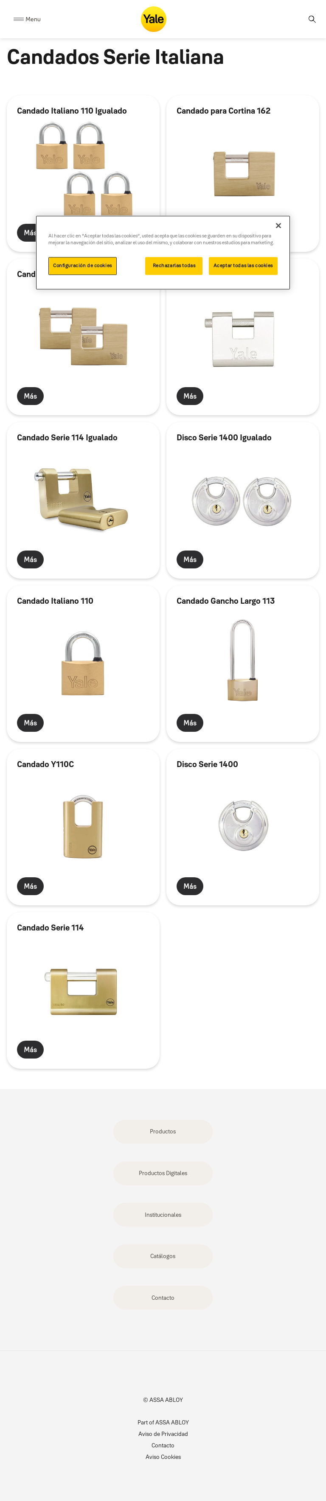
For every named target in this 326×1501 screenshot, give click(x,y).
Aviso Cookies (163, 1456)
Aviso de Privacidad (163, 1433)
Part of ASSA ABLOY (163, 1422)
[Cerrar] (278, 226)
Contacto (163, 1297)
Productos (163, 1131)
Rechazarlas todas (174, 265)
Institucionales (163, 1214)
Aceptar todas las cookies (243, 265)
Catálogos (162, 1256)
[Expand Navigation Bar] (27, 19)
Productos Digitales (163, 1173)
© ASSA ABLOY (163, 1399)
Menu (33, 19)
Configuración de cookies (82, 265)
